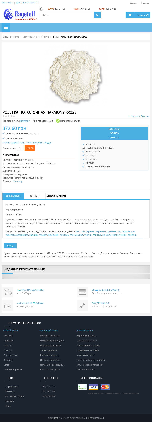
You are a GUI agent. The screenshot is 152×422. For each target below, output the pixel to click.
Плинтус (8, 345)
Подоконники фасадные (52, 340)
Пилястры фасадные (50, 359)
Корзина (9, 401)
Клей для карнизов (13, 369)
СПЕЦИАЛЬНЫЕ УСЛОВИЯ (106, 289)
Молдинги (8, 340)
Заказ (146, 2)
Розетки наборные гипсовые (91, 359)
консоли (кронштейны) (114, 234)
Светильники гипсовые (88, 345)
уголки (88, 234)
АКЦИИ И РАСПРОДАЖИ (30, 303)
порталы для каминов (71, 234)
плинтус (97, 234)
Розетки (8, 350)
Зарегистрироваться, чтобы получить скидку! (26, 142)
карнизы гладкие (38, 234)
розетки (132, 234)
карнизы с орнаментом (108, 231)
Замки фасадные (48, 350)
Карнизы (8, 335)
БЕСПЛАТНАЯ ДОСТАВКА (30, 289)
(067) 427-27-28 (48, 386)
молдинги (53, 234)
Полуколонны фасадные (52, 364)
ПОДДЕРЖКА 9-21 (101, 303)
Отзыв (34, 196)
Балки (7, 364)
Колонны (8, 359)
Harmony (17, 181)
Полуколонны (10, 355)
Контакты (7, 2)
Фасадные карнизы (50, 335)
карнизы (90, 231)
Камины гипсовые (86, 355)
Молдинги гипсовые (87, 340)
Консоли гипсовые (86, 369)
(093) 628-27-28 (48, 396)
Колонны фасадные (50, 369)
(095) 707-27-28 (48, 391)
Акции (8, 405)
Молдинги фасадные (50, 345)
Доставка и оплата (27, 2)
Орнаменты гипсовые (88, 350)
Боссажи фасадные (49, 355)
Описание (13, 196)
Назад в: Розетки (139, 116)
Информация (56, 196)
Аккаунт (134, 2)
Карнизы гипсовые (86, 335)
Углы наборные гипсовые (89, 364)
